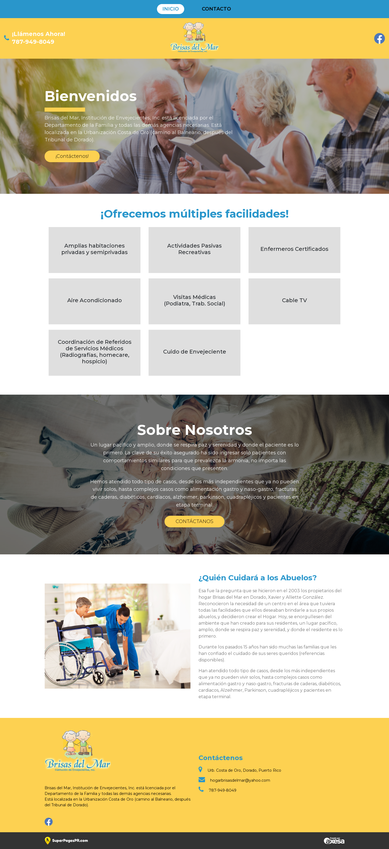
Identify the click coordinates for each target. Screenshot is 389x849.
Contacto (216, 9)
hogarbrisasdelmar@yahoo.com (240, 780)
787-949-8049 (33, 41)
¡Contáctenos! (72, 156)
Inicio (170, 9)
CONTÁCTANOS (194, 521)
